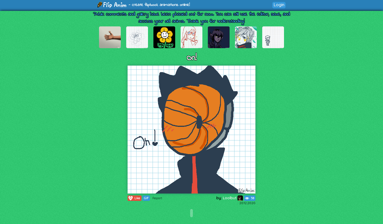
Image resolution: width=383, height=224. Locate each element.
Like (134, 198)
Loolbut (233, 197)
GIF (146, 198)
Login (279, 4)
